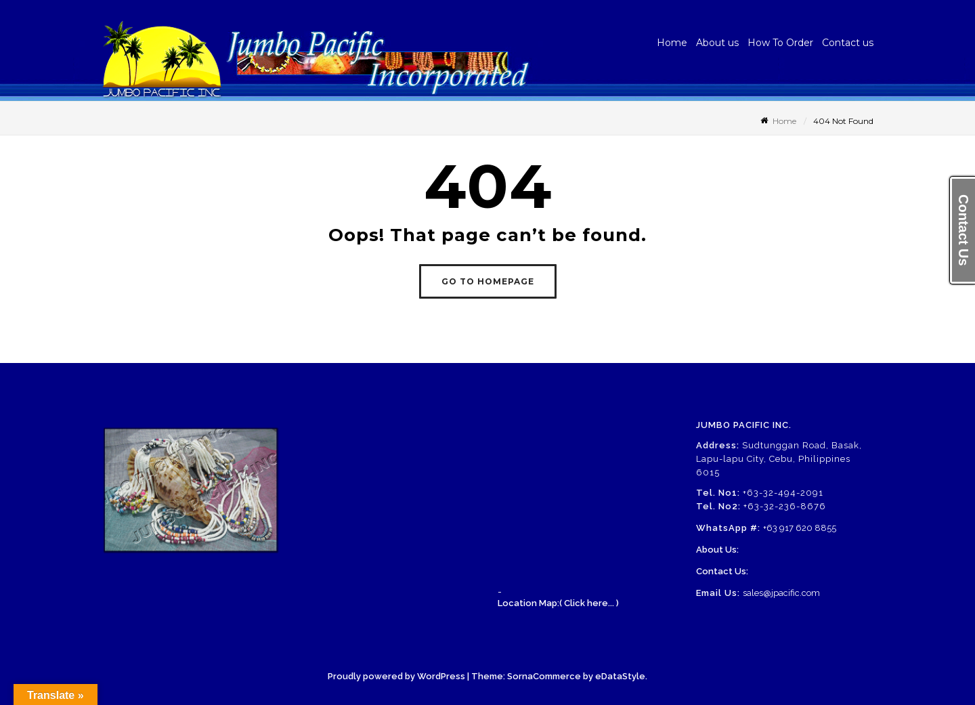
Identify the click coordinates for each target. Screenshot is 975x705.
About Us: (717, 549)
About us (717, 43)
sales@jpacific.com (781, 593)
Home (672, 43)
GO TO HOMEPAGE (487, 281)
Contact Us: (722, 571)
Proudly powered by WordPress (396, 676)
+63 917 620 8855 (799, 528)
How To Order (780, 43)
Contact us (847, 43)
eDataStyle (620, 676)
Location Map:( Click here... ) (558, 603)
